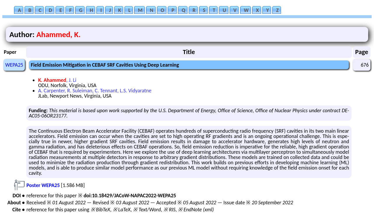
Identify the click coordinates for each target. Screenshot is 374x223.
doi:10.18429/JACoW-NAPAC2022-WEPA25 (130, 195)
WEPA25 (14, 65)
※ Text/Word (147, 209)
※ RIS (169, 209)
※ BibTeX (100, 209)
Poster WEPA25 (43, 185)
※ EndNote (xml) (196, 209)
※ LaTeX (122, 209)
